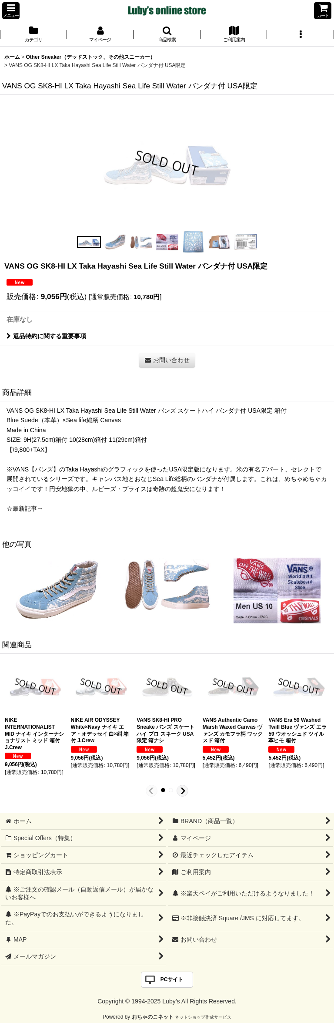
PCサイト (172, 979)
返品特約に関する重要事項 (46, 336)
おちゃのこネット (153, 1017)
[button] (11, 10)
